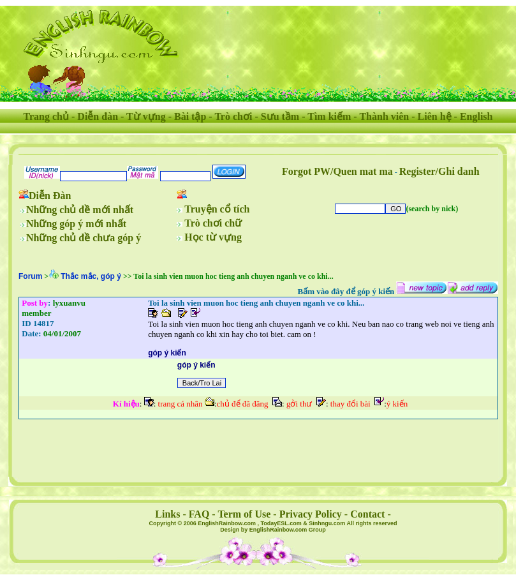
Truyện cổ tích (216, 209)
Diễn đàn (97, 116)
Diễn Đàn (50, 195)
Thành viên (384, 116)
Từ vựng (146, 116)
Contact (367, 514)
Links (167, 514)
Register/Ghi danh (439, 171)
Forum (30, 276)
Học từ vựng (213, 237)
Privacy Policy (310, 514)
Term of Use (243, 514)
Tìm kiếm (329, 116)
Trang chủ (46, 116)
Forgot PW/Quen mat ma (337, 171)
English (476, 116)
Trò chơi (233, 116)
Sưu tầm (280, 116)
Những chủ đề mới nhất (79, 209)
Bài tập (190, 116)
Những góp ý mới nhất (76, 223)
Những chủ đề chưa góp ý (83, 237)
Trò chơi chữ (213, 223)
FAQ (199, 514)
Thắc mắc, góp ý (91, 276)
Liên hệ (435, 116)
